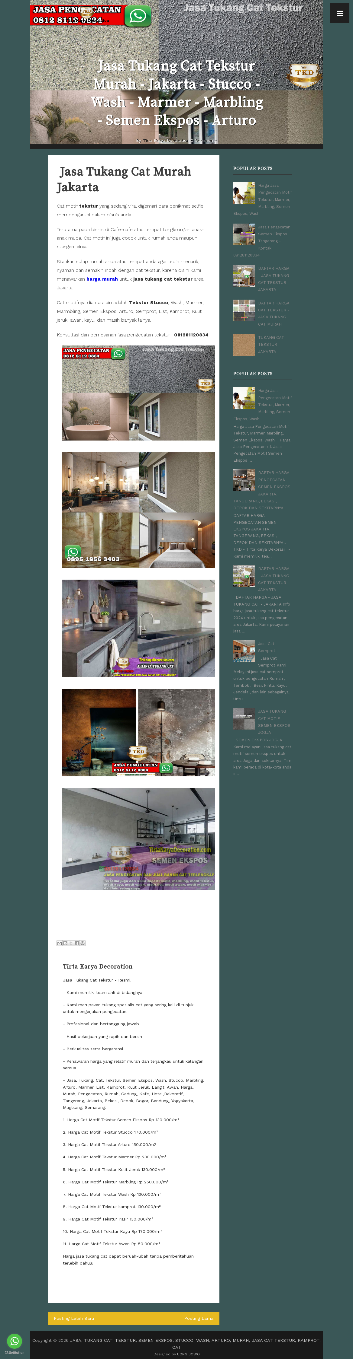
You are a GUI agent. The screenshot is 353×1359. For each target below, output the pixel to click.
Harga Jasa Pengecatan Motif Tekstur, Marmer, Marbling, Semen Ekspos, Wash (262, 199)
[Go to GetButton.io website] (14, 1353)
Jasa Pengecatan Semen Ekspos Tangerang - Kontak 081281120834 (261, 239)
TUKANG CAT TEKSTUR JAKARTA (271, 338)
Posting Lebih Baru (73, 1318)
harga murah (102, 279)
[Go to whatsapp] (14, 1341)
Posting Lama (199, 1318)
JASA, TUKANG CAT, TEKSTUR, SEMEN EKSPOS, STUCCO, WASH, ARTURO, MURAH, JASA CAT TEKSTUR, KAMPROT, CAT (195, 1340)
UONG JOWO (188, 1347)
